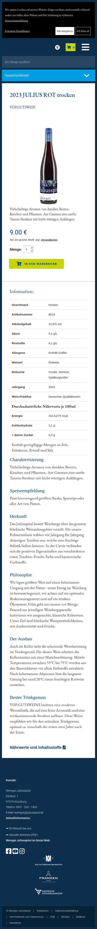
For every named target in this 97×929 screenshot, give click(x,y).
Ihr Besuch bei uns (18, 828)
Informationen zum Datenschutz (27, 916)
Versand (65, 916)
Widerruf (80, 916)
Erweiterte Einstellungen (17, 31)
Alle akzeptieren (65, 31)
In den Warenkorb (36, 264)
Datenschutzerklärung (16, 20)
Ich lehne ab (83, 31)
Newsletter (15, 923)
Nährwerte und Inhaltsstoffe (38, 747)
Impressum (43, 910)
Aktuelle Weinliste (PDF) (22, 834)
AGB (52, 916)
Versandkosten (49, 239)
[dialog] (48, 20)
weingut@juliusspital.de (29, 812)
